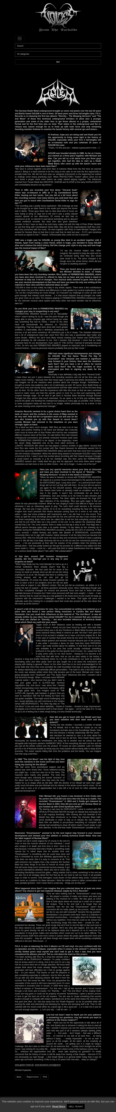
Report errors (33, 1077)
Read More (58, 1106)
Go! (58, 62)
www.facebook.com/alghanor (48, 1065)
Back (19, 1077)
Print (45, 1077)
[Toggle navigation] (19, 38)
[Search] (58, 46)
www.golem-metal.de (24, 1065)
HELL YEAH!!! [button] (76, 1106)
